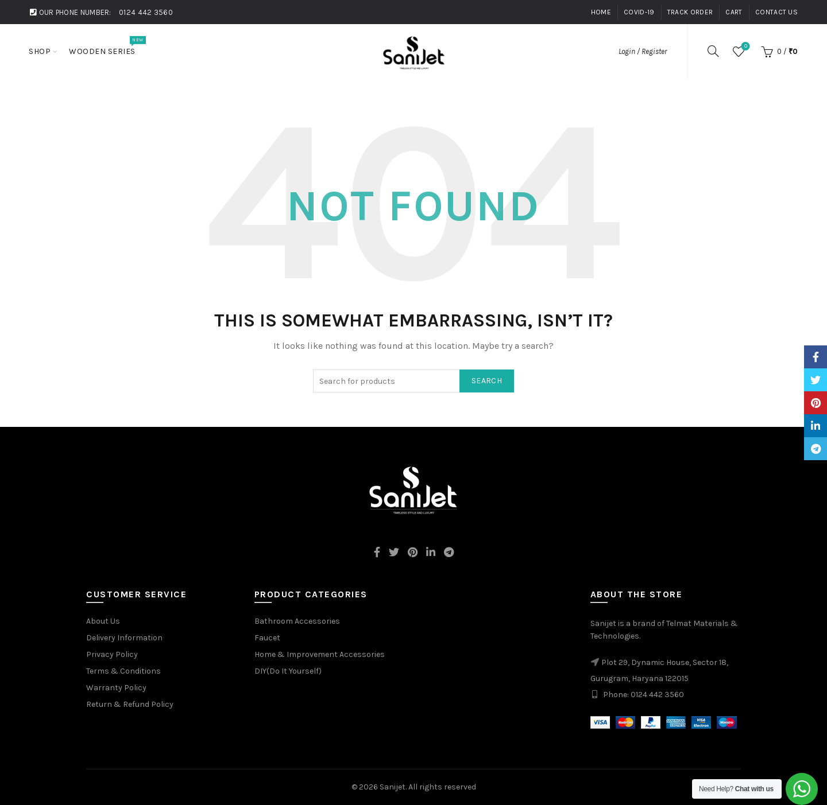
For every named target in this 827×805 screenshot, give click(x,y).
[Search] (713, 51)
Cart (733, 12)
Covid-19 (639, 12)
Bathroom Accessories (297, 621)
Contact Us (776, 12)
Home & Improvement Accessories (319, 654)
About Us (103, 621)
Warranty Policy (116, 688)
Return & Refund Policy (129, 704)
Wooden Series (106, 46)
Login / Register (643, 51)
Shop (40, 51)
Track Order (690, 12)
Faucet (267, 638)
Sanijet (392, 787)
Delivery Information (124, 638)
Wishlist (744, 46)
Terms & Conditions (123, 671)
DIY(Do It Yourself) (288, 671)
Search (487, 381)
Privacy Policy (112, 654)
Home (601, 12)
